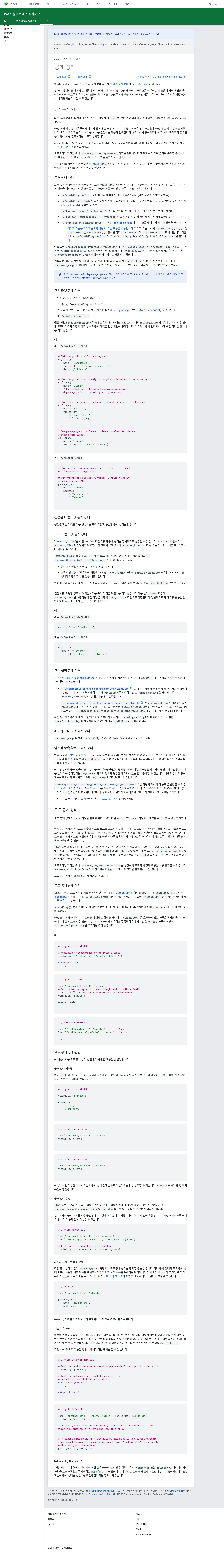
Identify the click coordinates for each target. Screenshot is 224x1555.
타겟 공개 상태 (121, 84)
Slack (138, 1529)
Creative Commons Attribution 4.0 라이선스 (108, 1491)
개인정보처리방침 (63, 1548)
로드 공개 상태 (140, 84)
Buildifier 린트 (99, 1471)
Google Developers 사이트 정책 (96, 1494)
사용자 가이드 (70, 4)
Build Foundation (62, 34)
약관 (50, 1548)
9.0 (154, 76)
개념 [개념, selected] (46, 21)
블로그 (51, 1519)
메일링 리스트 (112, 34)
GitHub (213, 4)
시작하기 (68, 59)
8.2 (180, 76)
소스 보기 (84, 76)
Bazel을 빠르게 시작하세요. (22, 14)
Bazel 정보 (34, 4)
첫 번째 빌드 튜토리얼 (26, 21)
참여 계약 (135, 34)
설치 (6, 21)
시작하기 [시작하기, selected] (51, 4)
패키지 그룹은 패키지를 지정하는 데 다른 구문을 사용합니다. (100, 228)
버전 (127, 4)
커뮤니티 (112, 4)
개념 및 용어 (66, 146)
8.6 (159, 76)
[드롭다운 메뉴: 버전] (133, 4)
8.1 (185, 76)
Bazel (57, 59)
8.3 (175, 76)
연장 (98, 4)
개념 (78, 59)
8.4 (170, 76)
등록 (150, 34)
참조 (86, 4)
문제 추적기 (141, 1524)
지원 (138, 1519)
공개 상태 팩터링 (112, 1276)
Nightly (142, 76)
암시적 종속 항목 (79, 755)
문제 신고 (63, 76)
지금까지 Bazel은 (64, 677)
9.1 (149, 76)
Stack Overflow (144, 1534)
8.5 (165, 76)
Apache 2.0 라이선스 (176, 1491)
